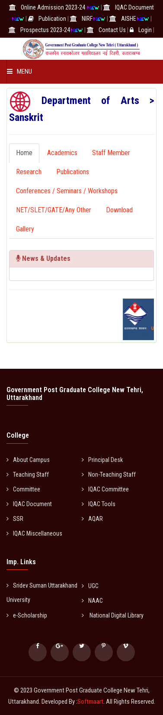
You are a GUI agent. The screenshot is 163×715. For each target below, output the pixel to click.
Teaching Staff (27, 474)
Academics (62, 153)
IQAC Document (134, 7)
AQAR (92, 518)
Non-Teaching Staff (109, 474)
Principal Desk (102, 459)
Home (24, 153)
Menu (19, 71)
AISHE (128, 18)
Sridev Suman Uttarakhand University (41, 592)
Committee (23, 489)
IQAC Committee (105, 489)
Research (29, 172)
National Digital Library (113, 615)
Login (145, 29)
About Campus (28, 459)
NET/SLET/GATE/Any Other (53, 210)
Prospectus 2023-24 (45, 29)
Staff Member (111, 153)
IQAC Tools (98, 503)
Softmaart (90, 701)
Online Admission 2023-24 (53, 7)
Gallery (25, 229)
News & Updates (43, 258)
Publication (52, 18)
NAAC (92, 600)
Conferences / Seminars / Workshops (67, 191)
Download (119, 210)
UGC (90, 585)
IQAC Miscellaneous (34, 533)
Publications (72, 172)
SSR (14, 518)
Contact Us (112, 29)
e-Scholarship (26, 615)
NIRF (87, 18)
